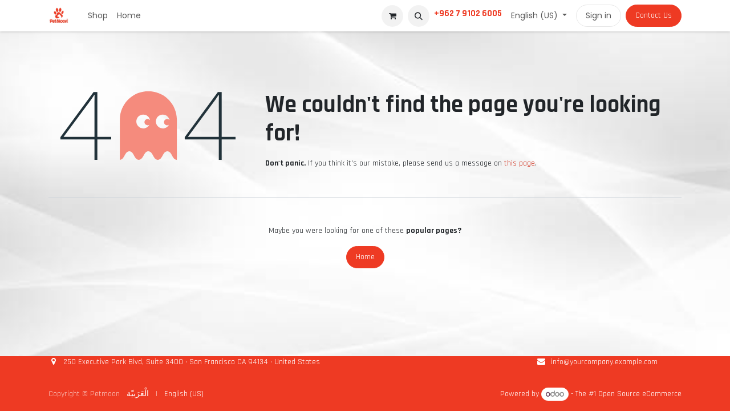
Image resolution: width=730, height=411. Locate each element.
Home (365, 257)
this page (519, 163)
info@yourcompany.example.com (604, 362)
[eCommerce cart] (392, 16)
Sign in (598, 15)
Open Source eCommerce (640, 394)
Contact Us (653, 15)
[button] (418, 16)
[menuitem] (97, 15)
